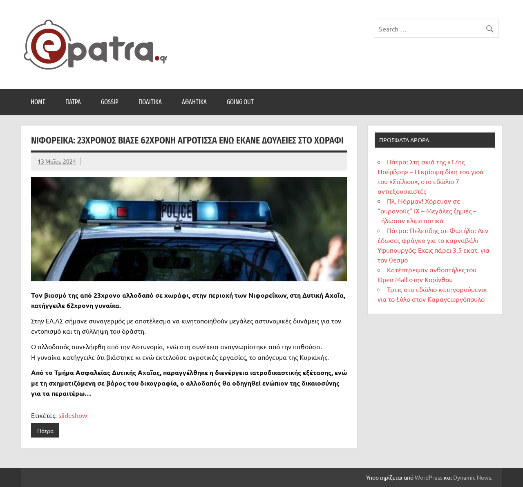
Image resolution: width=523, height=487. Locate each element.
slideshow (72, 415)
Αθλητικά (194, 102)
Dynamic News (472, 477)
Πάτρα (73, 102)
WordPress (429, 477)
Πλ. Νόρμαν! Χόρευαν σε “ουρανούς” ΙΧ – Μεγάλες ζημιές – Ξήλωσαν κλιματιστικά (427, 210)
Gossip (109, 102)
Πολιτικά (150, 102)
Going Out (240, 102)
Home (38, 102)
